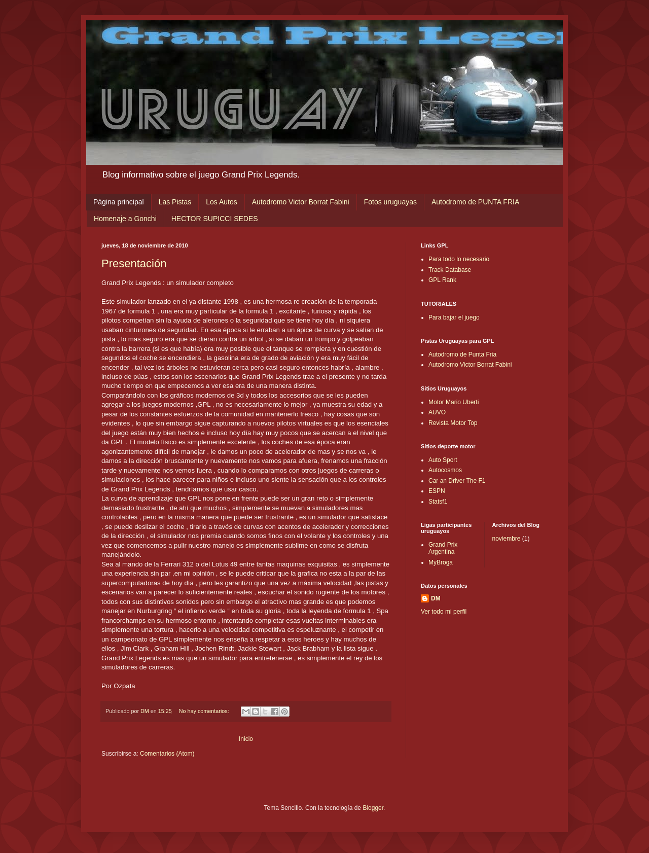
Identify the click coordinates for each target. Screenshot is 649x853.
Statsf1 (437, 501)
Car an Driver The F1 (456, 480)
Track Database (449, 269)
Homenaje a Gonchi (125, 219)
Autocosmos (445, 470)
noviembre (506, 538)
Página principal (118, 202)
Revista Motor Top (453, 422)
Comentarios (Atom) (167, 753)
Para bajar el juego (454, 317)
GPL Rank (442, 279)
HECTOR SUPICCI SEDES (214, 219)
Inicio (246, 738)
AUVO (437, 412)
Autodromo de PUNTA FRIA (475, 202)
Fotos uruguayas (390, 202)
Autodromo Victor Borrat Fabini (300, 202)
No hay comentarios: (205, 711)
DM (436, 598)
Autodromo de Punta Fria (462, 354)
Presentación (133, 263)
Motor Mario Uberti (453, 402)
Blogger (373, 807)
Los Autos (221, 202)
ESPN (436, 490)
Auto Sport (442, 460)
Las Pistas (175, 202)
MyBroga (440, 562)
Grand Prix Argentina (442, 548)
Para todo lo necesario (458, 259)
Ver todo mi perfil (443, 611)
